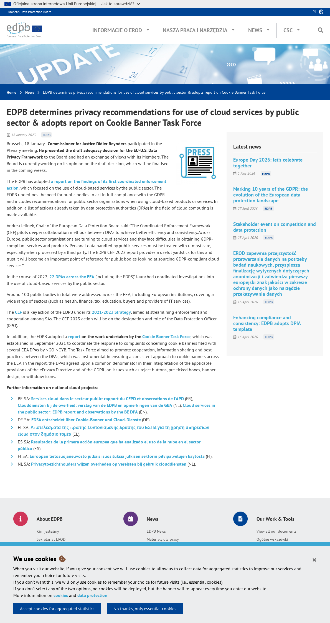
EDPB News (156, 531)
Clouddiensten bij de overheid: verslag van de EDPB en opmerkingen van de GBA (95, 405)
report (74, 336)
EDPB (46, 135)
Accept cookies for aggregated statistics (57, 608)
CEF (18, 312)
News (255, 30)
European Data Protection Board (29, 12)
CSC (288, 30)
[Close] (314, 559)
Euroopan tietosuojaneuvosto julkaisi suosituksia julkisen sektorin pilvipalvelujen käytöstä (117, 456)
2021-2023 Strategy (111, 312)
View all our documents (276, 531)
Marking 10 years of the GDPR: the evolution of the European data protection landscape (270, 195)
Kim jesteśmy (48, 531)
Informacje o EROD (117, 30)
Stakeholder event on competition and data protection (274, 227)
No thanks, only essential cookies (144, 608)
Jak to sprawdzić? (120, 3)
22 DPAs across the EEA (71, 276)
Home (11, 92)
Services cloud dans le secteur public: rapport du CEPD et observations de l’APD (107, 398)
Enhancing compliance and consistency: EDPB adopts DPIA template (267, 323)
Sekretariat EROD (51, 539)
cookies (61, 595)
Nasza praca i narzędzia (195, 30)
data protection (92, 595)
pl (315, 11)
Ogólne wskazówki (272, 539)
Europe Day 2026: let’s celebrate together (268, 163)
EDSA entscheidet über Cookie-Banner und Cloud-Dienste (86, 419)
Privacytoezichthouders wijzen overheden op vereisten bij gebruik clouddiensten (108, 464)
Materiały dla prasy (163, 539)
